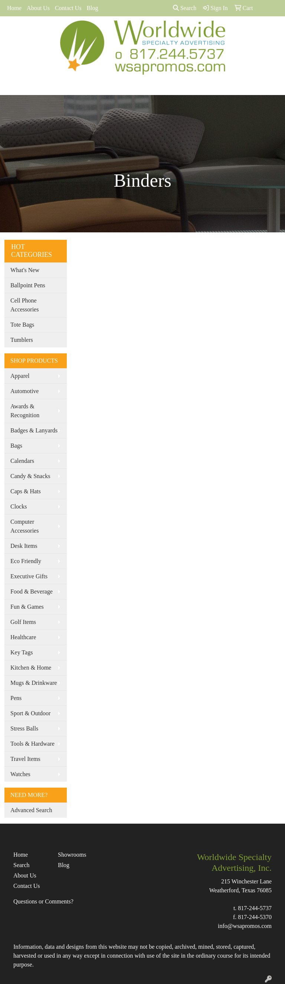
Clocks (18, 506)
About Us (38, 8)
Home (14, 8)
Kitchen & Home (30, 667)
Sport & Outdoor (30, 713)
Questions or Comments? (43, 901)
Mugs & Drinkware (33, 683)
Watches (20, 774)
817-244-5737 (255, 908)
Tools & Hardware (32, 744)
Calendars (22, 461)
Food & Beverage (31, 591)
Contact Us (68, 8)
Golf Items (23, 622)
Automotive (24, 391)
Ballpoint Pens (27, 285)
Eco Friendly (25, 561)
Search (185, 8)
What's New (24, 270)
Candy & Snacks (30, 476)
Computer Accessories (24, 526)
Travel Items (25, 759)
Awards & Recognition (24, 410)
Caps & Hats (25, 491)
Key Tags (21, 652)
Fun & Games (27, 607)
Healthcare (23, 637)
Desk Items (23, 546)
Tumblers (21, 340)
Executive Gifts (29, 576)
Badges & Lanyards (34, 430)
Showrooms (72, 854)
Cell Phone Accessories (24, 305)
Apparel (20, 376)
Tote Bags (22, 324)
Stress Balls (24, 728)
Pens (16, 698)
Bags (16, 445)
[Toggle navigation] (11, 87)
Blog (92, 8)
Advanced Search (31, 810)
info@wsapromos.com (245, 926)
